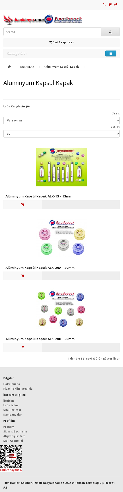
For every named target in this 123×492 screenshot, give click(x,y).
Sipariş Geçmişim (15, 431)
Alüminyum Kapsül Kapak (61, 67)
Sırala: (116, 113)
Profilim (8, 427)
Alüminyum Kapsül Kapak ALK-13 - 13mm (39, 196)
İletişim (8, 401)
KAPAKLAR (27, 67)
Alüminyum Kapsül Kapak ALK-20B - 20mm (40, 338)
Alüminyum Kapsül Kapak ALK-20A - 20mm (40, 267)
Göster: (115, 126)
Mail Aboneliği (13, 441)
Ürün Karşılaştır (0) (16, 106)
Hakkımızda (11, 384)
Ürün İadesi (11, 405)
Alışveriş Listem (14, 436)
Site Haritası (12, 410)
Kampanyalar (12, 414)
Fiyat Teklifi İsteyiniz (18, 389)
